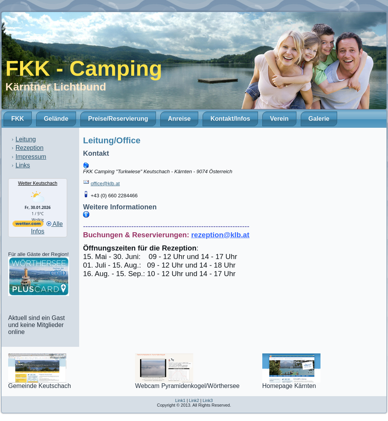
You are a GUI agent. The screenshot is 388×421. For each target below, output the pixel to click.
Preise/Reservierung (118, 118)
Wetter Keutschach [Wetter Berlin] (37, 183)
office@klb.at (105, 183)
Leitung (26, 139)
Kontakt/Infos (230, 118)
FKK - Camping (83, 68)
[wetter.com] (27, 224)
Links (23, 165)
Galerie (318, 118)
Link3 (208, 400)
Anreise (179, 118)
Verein (279, 118)
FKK (17, 118)
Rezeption (29, 147)
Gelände (56, 118)
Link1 (180, 400)
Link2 (194, 400)
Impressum (31, 156)
